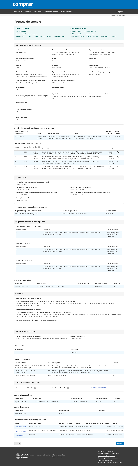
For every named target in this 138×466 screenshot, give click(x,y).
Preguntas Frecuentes (105, 460)
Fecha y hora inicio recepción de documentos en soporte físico (36, 192)
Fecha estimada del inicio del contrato (28, 336)
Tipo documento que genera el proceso (102, 72)
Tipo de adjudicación (59, 72)
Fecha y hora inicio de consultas (26, 187)
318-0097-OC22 (21, 431)
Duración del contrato (77, 336)
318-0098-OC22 (21, 435)
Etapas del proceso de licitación (99, 94)
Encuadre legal (93, 65)
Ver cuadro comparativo (98, 388)
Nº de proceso (20, 50)
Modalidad (92, 58)
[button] (38, 11)
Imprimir (119, 443)
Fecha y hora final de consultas (80, 187)
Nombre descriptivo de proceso (62, 50)
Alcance (18, 65)
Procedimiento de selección (25, 58)
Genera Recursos (21, 102)
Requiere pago (20, 87)
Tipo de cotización (22, 72)
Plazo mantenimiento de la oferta (63, 80)
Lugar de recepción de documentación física (30, 80)
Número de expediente (78, 29)
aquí (120, 463)
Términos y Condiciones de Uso (108, 458)
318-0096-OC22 (21, 427)
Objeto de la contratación (97, 50)
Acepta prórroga (21, 117)
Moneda (55, 65)
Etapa (54, 58)
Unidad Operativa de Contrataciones (82, 34)
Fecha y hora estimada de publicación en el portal (32, 182)
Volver (18, 443)
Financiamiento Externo (24, 109)
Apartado (55, 94)
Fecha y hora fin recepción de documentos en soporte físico (90, 192)
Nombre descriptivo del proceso (26, 34)
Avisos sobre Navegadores (106, 456)
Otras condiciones (58, 87)
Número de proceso (22, 29)
